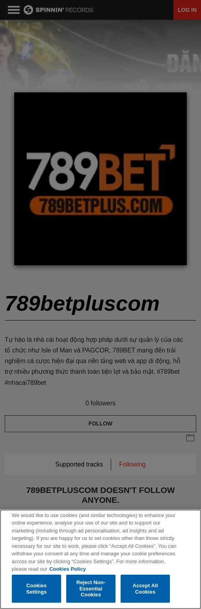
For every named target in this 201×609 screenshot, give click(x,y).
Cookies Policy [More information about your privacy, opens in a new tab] (67, 569)
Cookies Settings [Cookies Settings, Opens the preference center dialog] (36, 589)
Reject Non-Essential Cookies (91, 589)
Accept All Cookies (145, 589)
